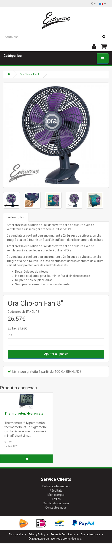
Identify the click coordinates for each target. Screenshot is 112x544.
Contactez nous (56, 507)
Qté (10, 335)
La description (16, 217)
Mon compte (56, 494)
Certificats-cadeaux (56, 503)
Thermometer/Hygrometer (24, 413)
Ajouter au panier (56, 354)
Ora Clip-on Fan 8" (30, 74)
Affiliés (56, 499)
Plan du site (16, 534)
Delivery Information (56, 486)
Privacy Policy (37, 534)
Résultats (56, 490)
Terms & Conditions (63, 534)
